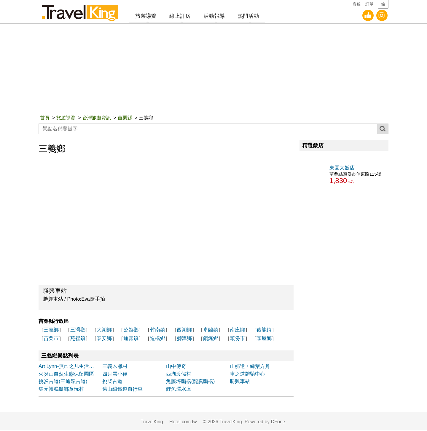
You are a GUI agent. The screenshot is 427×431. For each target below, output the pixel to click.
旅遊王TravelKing (82, 12)
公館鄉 (130, 330)
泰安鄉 (104, 339)
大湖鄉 (104, 330)
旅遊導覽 (65, 118)
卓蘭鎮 (210, 330)
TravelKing (152, 422)
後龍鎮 (264, 330)
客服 (357, 4)
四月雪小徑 (115, 374)
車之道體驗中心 (247, 374)
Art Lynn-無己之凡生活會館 (69, 367)
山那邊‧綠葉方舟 (250, 367)
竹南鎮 (157, 330)
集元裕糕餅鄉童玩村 (61, 389)
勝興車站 (240, 382)
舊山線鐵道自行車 (122, 389)
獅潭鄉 (184, 339)
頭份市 (237, 339)
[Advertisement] (213, 69)
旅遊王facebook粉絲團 (368, 16)
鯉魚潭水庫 (178, 389)
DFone (278, 422)
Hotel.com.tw (183, 422)
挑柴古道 (112, 382)
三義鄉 (51, 330)
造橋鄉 (157, 339)
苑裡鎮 (77, 339)
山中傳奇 (176, 367)
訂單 (369, 4)
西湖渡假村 (178, 374)
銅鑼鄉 (210, 339)
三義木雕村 (115, 367)
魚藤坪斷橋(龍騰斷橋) (190, 382)
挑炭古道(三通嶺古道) (63, 382)
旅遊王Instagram (382, 16)
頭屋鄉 (264, 339)
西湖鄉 (184, 330)
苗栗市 (51, 339)
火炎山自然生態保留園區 (66, 374)
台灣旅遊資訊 (96, 118)
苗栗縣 (125, 118)
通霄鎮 (130, 339)
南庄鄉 (237, 330)
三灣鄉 (77, 330)
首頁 (45, 118)
